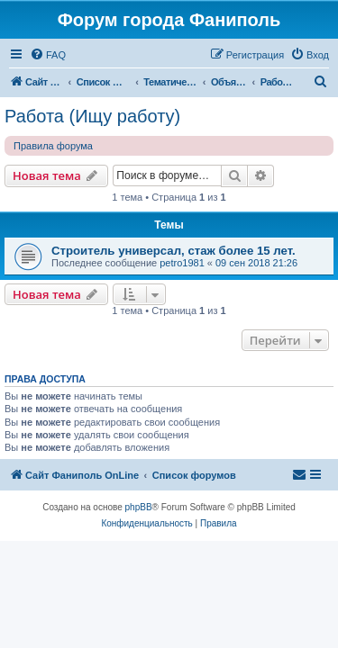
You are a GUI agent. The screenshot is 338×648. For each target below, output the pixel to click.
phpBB (138, 507)
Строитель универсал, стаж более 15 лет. (173, 250)
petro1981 (182, 262)
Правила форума (53, 145)
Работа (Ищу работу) (92, 116)
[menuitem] (48, 55)
